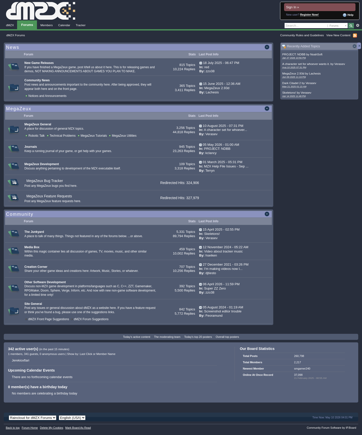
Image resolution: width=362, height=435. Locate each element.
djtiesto (210, 273)
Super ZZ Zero (215, 288)
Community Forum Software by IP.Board (331, 427)
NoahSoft (316, 54)
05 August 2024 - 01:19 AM (223, 307)
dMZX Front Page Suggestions (48, 319)
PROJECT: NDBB (293, 54)
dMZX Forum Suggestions (91, 319)
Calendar (64, 25)
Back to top (13, 427)
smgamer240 (302, 368)
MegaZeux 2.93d (293, 73)
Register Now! (309, 14)
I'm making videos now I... (223, 269)
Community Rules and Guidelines (302, 35)
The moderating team (167, 336)
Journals (30, 147)
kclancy (210, 153)
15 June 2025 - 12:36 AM (221, 84)
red (206, 67)
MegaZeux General (37, 124)
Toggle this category (268, 47)
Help (348, 15)
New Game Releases (39, 63)
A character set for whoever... (225, 130)
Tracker (80, 25)
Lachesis (315, 73)
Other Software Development (45, 282)
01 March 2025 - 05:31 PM (222, 162)
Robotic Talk (36, 135)
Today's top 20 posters (198, 336)
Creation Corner (35, 267)
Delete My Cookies (51, 427)
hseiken (211, 255)
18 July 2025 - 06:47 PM (221, 63)
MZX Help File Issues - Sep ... (226, 166)
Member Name (105, 353)
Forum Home (30, 427)
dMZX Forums (15, 35)
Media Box (31, 247)
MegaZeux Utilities (124, 135)
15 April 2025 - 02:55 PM (221, 229)
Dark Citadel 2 (291, 83)
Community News (37, 80)
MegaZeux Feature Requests (49, 196)
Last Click (86, 353)
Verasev (339, 63)
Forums (27, 25)
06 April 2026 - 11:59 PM (221, 284)
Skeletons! (289, 92)
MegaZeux (18, 108)
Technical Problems (63, 135)
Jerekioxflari (20, 360)
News (12, 47)
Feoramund (213, 315)
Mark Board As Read (78, 427)
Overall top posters (227, 336)
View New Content (338, 35)
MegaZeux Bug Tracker (44, 181)
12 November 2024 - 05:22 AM (225, 247)
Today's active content (136, 336)
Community (19, 214)
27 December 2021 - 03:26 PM (226, 264)
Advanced (357, 25)
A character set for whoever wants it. (306, 63)
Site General (33, 304)
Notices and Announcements (47, 96)
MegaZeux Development (41, 164)
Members (46, 25)
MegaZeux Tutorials (94, 135)
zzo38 (210, 71)
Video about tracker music (223, 251)
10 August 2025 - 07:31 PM (223, 126)
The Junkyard (34, 232)
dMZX (10, 25)
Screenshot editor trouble (223, 311)
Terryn (210, 170)
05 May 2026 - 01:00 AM (221, 145)
